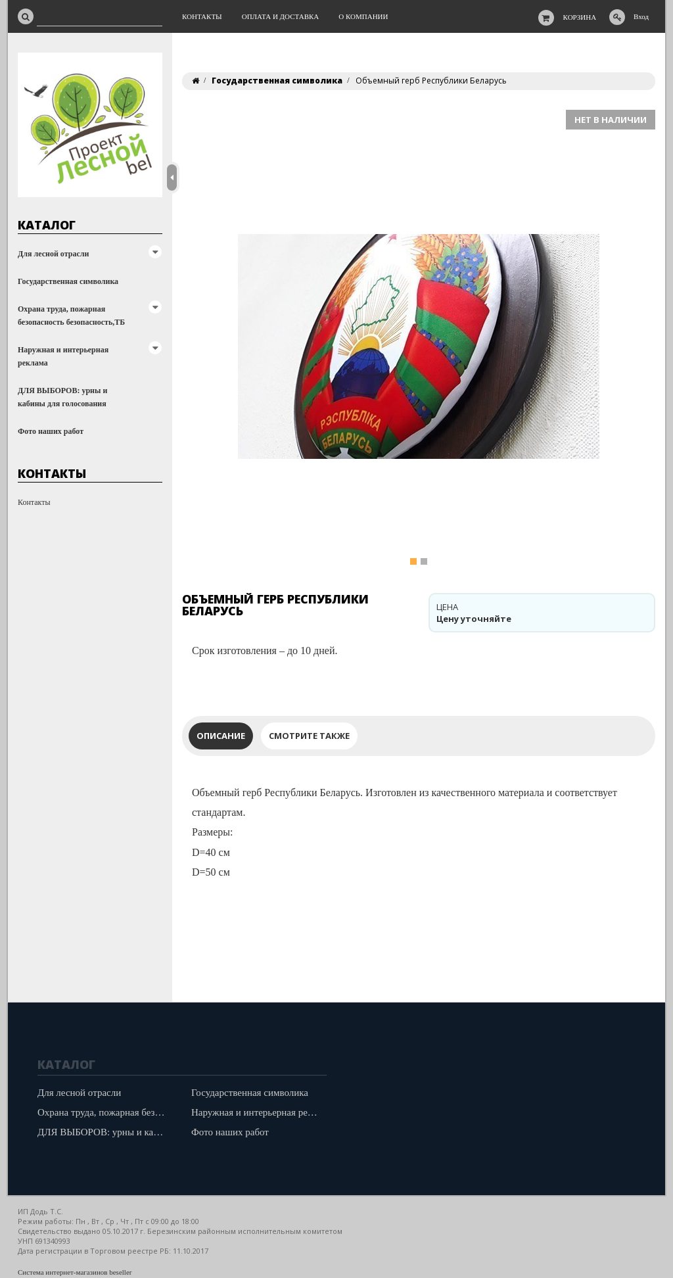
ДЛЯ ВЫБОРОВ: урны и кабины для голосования (62, 397)
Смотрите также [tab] (309, 736)
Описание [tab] (221, 736)
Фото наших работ (50, 431)
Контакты (34, 502)
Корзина (580, 17)
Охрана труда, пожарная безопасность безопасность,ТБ (71, 315)
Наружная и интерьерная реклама (63, 356)
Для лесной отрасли (53, 253)
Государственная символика (68, 281)
